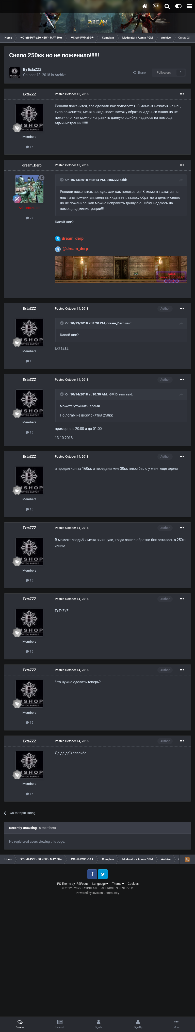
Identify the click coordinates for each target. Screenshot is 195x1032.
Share (139, 72)
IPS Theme (63, 884)
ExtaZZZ (34, 70)
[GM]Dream (116, 394)
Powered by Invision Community (97, 893)
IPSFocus (82, 884)
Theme (118, 884)
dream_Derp (32, 165)
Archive (60, 75)
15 (30, 147)
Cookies (133, 884)
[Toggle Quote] (62, 180)
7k (29, 218)
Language (100, 884)
